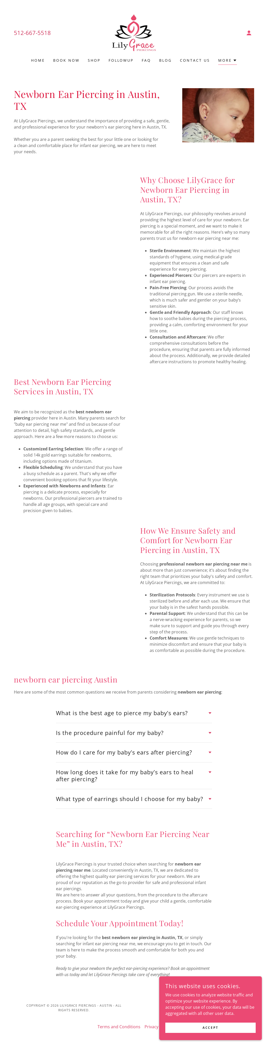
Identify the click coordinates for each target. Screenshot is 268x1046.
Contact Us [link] (195, 60)
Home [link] (38, 60)
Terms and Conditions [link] (119, 1027)
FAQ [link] (146, 60)
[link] (134, 32)
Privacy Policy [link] (158, 1027)
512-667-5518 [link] (32, 33)
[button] (249, 33)
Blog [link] (165, 60)
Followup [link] (121, 60)
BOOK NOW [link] (66, 60)
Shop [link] (94, 60)
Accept (210, 1027)
